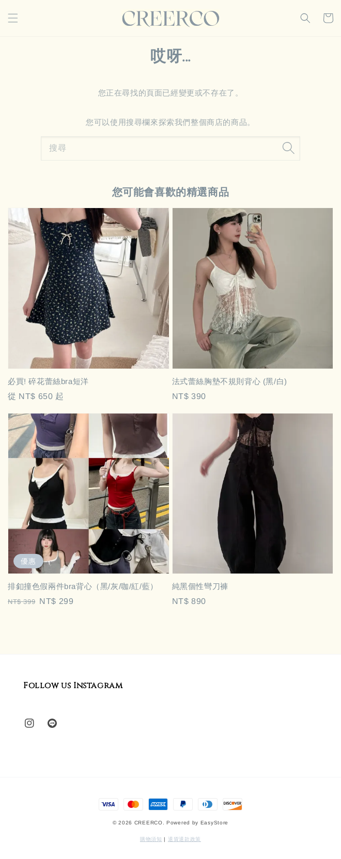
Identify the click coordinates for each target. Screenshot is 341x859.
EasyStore (214, 822)
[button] (13, 18)
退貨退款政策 (184, 839)
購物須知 (151, 839)
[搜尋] (288, 148)
